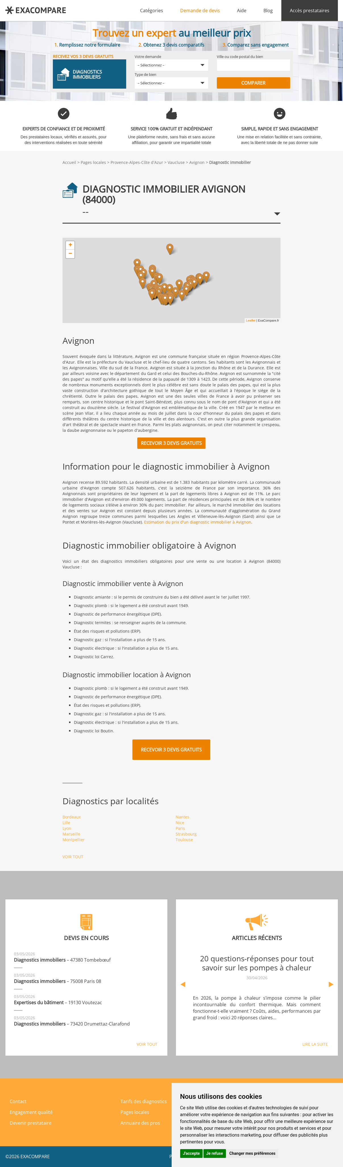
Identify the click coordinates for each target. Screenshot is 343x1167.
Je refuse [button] (214, 1153)
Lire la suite (315, 1044)
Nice (180, 822)
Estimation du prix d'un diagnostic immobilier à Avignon (197, 522)
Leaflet (250, 320)
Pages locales (93, 162)
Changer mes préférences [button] (252, 1153)
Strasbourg (186, 834)
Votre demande (148, 56)
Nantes (182, 817)
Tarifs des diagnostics (143, 1101)
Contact (18, 1101)
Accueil (69, 162)
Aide (241, 10)
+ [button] (70, 245)
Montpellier (74, 839)
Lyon (67, 828)
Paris (180, 828)
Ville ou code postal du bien (240, 56)
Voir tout (73, 856)
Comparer (253, 83)
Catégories (151, 10)
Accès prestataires (309, 10)
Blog (268, 10)
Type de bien (145, 74)
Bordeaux (72, 817)
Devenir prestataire (30, 1123)
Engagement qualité (31, 1112)
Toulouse (184, 839)
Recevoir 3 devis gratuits (171, 443)
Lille (66, 822)
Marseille (71, 834)
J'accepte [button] (191, 1153)
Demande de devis (200, 10)
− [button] (70, 254)
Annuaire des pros (140, 1123)
